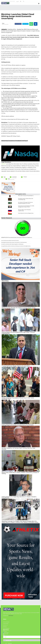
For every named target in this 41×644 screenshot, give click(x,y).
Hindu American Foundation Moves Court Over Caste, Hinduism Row (18, 400)
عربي (17, 1)
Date (3, 25)
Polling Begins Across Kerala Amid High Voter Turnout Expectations (18, 335)
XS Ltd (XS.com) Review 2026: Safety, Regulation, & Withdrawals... (12, 246)
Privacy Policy (5, 625)
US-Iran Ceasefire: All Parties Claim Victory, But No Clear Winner (18, 450)
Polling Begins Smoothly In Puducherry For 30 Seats (17, 427)
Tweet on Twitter (25, 25)
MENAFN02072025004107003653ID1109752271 (14, 142)
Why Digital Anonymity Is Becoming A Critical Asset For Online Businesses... (14, 244)
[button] (20, 1)
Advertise (5, 628)
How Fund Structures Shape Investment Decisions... (10, 242)
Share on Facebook (18, 25)
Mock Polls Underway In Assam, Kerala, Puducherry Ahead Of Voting (20, 475)
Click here (10, 617)
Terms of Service (6, 623)
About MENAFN (6, 630)
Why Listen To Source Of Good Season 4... (26, 197)
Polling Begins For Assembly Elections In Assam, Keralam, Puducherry (19, 499)
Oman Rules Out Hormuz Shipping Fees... (26, 215)
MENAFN (4, 31)
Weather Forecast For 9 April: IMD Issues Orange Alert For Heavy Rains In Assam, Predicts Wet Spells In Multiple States (20, 523)
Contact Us (5, 627)
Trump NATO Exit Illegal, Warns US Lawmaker (16, 368)
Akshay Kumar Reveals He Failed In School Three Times (18, 309)
